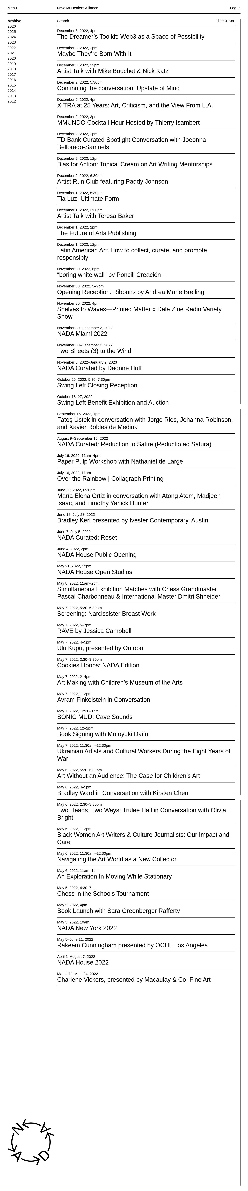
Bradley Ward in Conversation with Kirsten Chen (122, 793)
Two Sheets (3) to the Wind (94, 350)
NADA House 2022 (83, 962)
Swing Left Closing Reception (97, 385)
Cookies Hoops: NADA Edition (98, 665)
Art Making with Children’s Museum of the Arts (120, 682)
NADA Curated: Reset (87, 537)
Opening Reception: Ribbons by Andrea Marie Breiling (130, 292)
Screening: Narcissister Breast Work (106, 613)
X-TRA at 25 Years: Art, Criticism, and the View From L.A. (135, 105)
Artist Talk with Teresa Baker (95, 216)
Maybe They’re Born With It (94, 53)
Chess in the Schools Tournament (103, 893)
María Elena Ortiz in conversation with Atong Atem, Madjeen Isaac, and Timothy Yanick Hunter (139, 499)
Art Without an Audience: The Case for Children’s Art (128, 775)
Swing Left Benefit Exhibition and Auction (113, 402)
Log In (235, 8)
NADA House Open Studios (94, 572)
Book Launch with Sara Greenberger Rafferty (118, 910)
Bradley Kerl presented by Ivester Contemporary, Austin (132, 520)
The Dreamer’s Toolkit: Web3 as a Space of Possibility (131, 36)
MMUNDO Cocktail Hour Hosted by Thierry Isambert (128, 122)
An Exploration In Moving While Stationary (114, 876)
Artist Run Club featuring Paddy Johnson (112, 181)
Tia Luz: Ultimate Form (88, 198)
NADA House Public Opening (97, 554)
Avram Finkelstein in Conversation (103, 699)
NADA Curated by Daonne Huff (99, 368)
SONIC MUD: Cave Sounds (95, 717)
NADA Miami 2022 (82, 333)
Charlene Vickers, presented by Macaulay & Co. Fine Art (134, 979)
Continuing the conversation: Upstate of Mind (118, 88)
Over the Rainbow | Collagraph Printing (110, 478)
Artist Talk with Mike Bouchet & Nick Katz (113, 71)
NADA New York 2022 (87, 927)
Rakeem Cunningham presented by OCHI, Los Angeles (132, 945)
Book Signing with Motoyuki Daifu (102, 734)
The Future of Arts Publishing (96, 233)
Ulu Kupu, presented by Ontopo (100, 648)
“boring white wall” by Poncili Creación (109, 274)
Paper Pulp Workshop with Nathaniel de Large (120, 461)
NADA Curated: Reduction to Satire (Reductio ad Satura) (134, 444)
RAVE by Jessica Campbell (94, 630)
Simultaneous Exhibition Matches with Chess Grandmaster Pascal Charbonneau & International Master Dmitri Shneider (138, 593)
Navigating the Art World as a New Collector (117, 859)
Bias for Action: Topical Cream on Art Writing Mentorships (135, 164)
